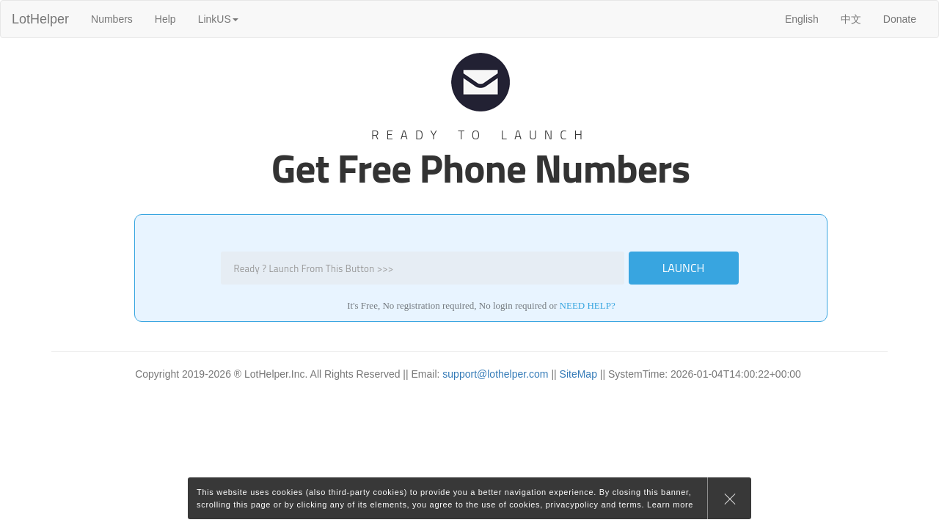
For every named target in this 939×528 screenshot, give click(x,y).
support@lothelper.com (495, 374)
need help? (587, 305)
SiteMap (578, 374)
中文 (851, 19)
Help (165, 19)
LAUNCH (683, 267)
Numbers (112, 19)
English (802, 19)
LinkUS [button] (218, 19)
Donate (899, 19)
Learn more (670, 504)
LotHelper (40, 19)
